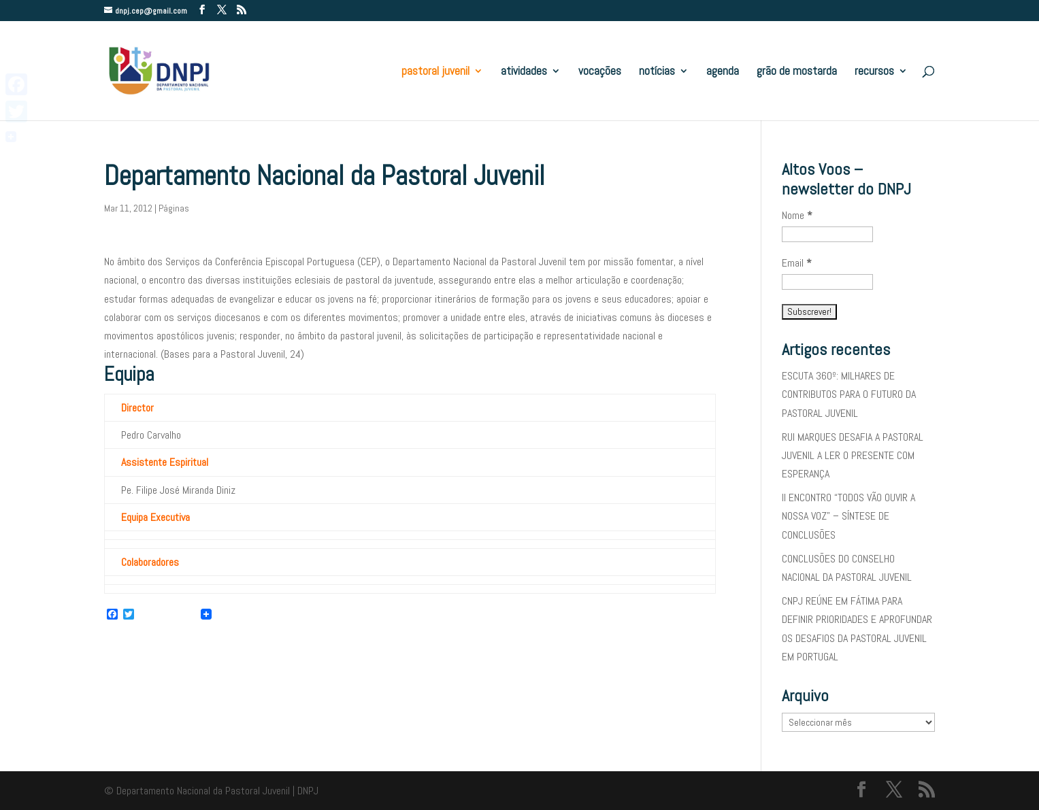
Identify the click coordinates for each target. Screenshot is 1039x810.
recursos (874, 72)
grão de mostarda (797, 72)
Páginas (174, 208)
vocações (599, 72)
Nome (797, 215)
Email (797, 263)
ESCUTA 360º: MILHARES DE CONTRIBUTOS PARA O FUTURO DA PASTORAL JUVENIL (849, 394)
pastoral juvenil (435, 72)
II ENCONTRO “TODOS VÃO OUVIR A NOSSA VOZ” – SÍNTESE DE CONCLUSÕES (848, 515)
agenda (722, 72)
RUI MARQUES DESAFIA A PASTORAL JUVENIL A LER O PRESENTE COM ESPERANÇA (852, 455)
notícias (657, 72)
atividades (524, 72)
